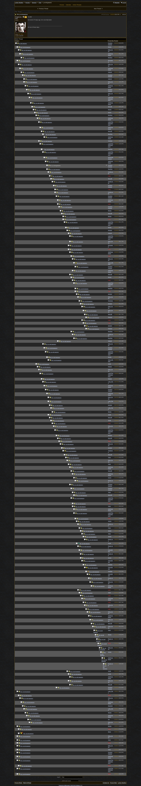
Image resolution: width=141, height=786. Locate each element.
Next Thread (98, 8)
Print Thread (18, 11)
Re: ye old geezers (22, 14)
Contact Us (106, 782)
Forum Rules (18, 782)
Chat (40, 2)
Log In (123, 2)
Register (116, 2)
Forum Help (113, 782)
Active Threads (77, 4)
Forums (27, 2)
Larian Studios (19, 2)
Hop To (58, 777)
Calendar (68, 4)
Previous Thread (42, 8)
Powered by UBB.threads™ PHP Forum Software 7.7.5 (70, 785)
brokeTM (21, 35)
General (34, 2)
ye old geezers (23, 43)
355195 (124, 14)
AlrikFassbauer (105, 14)
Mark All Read (27, 782)
